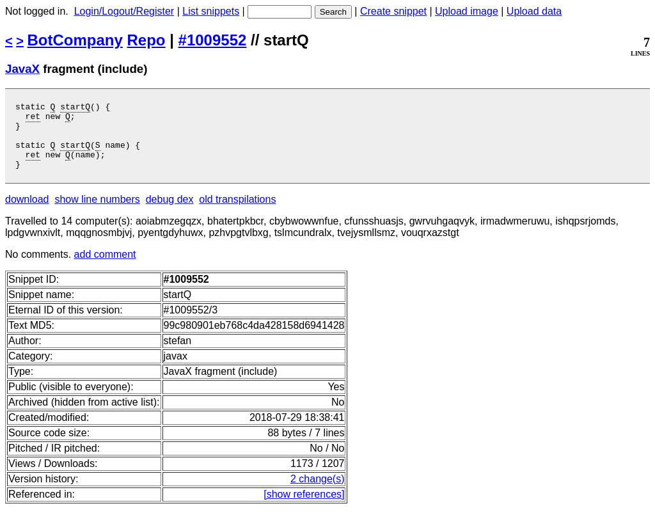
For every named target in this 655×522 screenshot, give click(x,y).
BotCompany (75, 40)
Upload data (534, 11)
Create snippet (393, 11)
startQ (75, 108)
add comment (105, 267)
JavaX (22, 68)
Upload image (466, 11)
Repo (146, 40)
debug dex (170, 212)
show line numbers (96, 212)
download (27, 212)
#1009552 (212, 40)
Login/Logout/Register (124, 11)
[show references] (304, 507)
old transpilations (237, 212)
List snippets (210, 11)
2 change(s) (317, 492)
